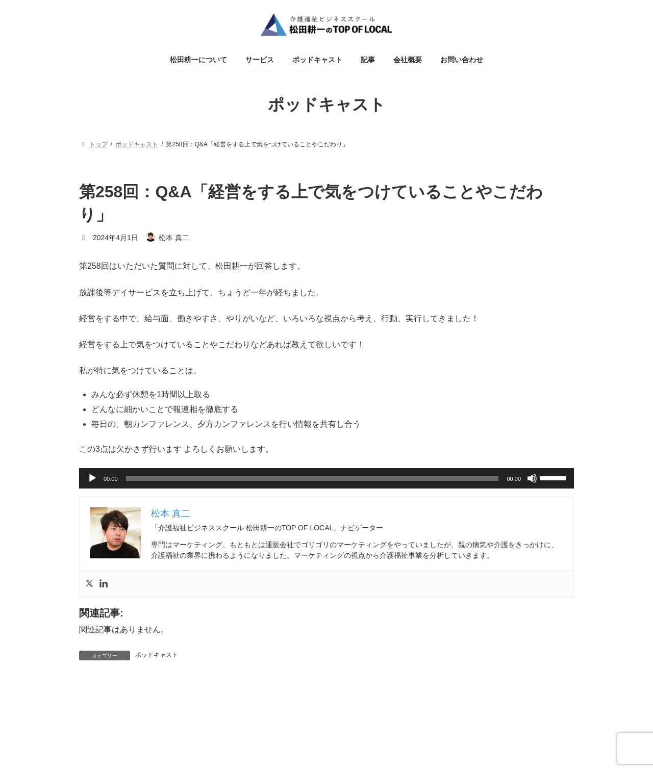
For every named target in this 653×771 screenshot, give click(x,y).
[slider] (312, 478)
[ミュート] (532, 478)
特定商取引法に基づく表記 (326, 727)
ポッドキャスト (156, 654)
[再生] (92, 478)
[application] (326, 478)
